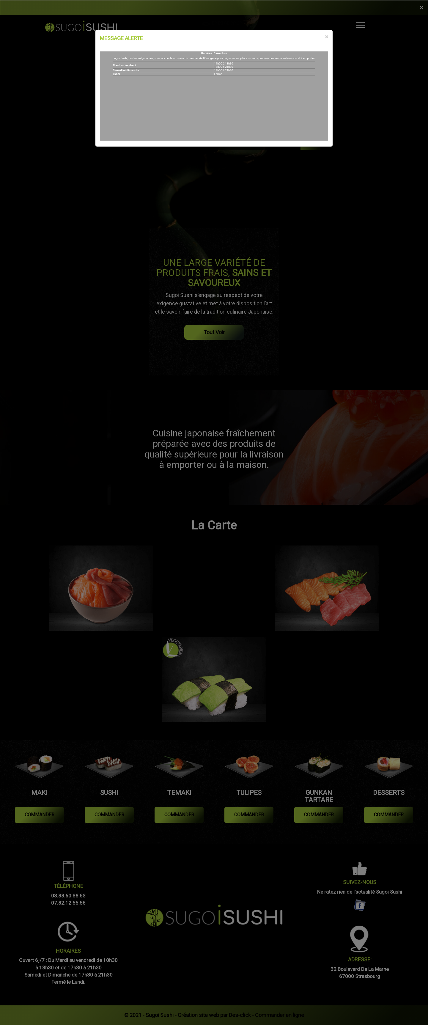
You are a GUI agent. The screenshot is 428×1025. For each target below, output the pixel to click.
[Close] (326, 37)
